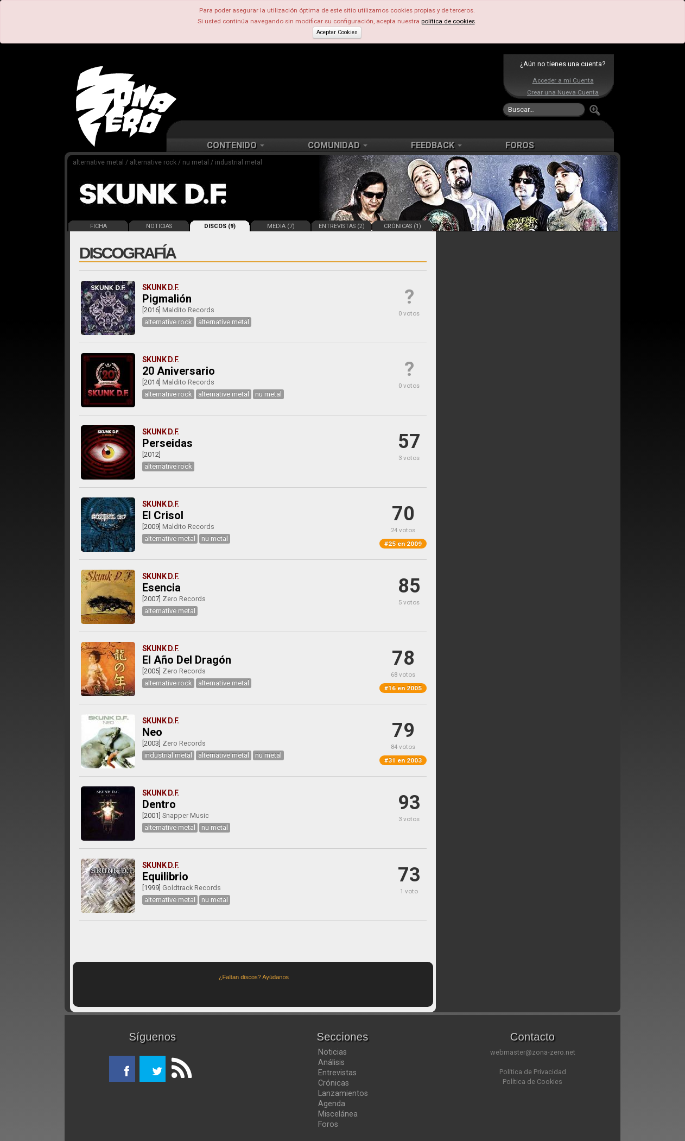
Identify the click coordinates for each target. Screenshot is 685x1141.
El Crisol (162, 515)
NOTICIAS (159, 226)
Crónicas (333, 1083)
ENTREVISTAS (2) (342, 226)
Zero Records (184, 599)
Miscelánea (338, 1114)
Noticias (332, 1052)
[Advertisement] (339, 87)
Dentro (159, 804)
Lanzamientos (343, 1093)
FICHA (98, 226)
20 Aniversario (178, 371)
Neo (152, 732)
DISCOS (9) (220, 226)
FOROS (519, 145)
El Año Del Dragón (186, 660)
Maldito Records (188, 310)
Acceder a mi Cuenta (563, 80)
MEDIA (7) (281, 226)
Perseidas (167, 443)
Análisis (331, 1062)
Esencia (161, 588)
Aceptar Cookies (337, 32)
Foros (328, 1124)
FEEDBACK (436, 145)
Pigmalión (167, 299)
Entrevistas (337, 1072)
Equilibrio (165, 876)
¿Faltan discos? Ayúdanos (254, 977)
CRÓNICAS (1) (402, 226)
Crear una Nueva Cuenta (563, 92)
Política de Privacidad (532, 1072)
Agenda (331, 1103)
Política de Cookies (532, 1081)
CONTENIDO (235, 145)
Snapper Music (185, 815)
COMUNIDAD (337, 145)
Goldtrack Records (191, 888)
